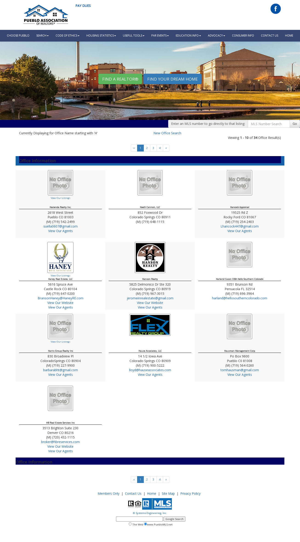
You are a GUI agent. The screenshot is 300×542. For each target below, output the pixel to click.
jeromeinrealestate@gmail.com (150, 298)
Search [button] (42, 35)
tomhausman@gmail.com (240, 370)
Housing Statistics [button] (101, 35)
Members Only (108, 493)
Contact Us (269, 35)
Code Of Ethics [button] (67, 35)
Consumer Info (243, 35)
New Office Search (167, 133)
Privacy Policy (190, 493)
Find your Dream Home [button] (172, 79)
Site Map (168, 493)
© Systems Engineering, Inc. (150, 513)
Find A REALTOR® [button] (120, 79)
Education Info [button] (188, 35)
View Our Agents (60, 231)
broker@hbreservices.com (60, 442)
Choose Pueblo (18, 35)
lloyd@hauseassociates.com (150, 370)
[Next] (166, 148)
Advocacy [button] (216, 35)
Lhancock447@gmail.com (240, 226)
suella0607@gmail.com (60, 226)
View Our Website (60, 302)
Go (295, 123)
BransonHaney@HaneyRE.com (60, 298)
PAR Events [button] (160, 35)
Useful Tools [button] (133, 35)
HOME (289, 35)
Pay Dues (83, 5)
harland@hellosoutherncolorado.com (239, 298)
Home (151, 493)
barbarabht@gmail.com (60, 370)
